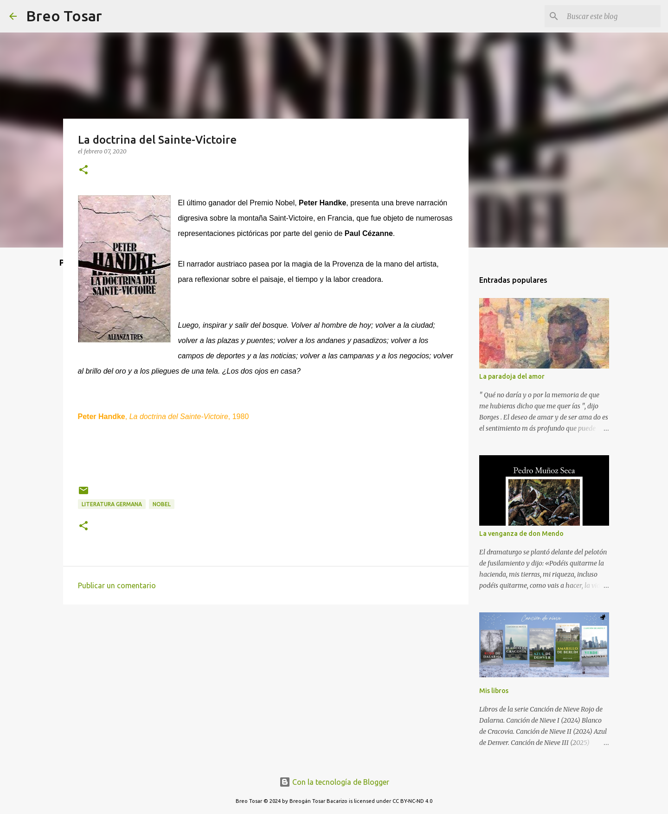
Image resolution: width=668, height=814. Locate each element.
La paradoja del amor (512, 376)
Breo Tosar (64, 15)
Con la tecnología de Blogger (334, 782)
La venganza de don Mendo (521, 533)
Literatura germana (112, 504)
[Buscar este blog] (612, 16)
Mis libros (493, 690)
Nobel (162, 504)
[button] (83, 170)
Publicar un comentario (117, 585)
